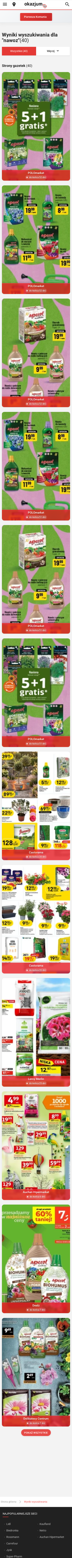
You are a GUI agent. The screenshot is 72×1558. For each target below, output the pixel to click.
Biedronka (12, 1530)
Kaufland (45, 1524)
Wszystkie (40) (19, 51)
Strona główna (8, 1501)
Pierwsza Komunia (35, 16)
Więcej (53, 51)
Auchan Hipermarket (52, 1537)
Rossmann (12, 1537)
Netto (43, 1530)
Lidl (8, 1524)
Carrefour (12, 1543)
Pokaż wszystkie (36, 1432)
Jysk (9, 1550)
